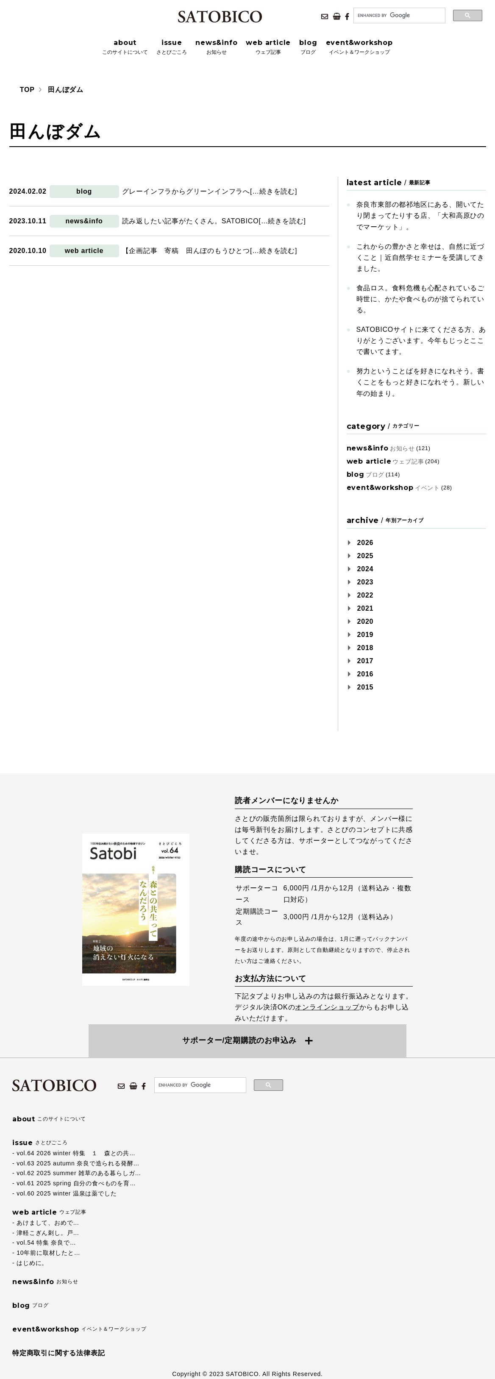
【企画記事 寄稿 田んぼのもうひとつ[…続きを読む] (210, 250)
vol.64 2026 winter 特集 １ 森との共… (76, 1153)
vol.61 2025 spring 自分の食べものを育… (76, 1183)
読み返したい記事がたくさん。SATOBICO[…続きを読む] (214, 221)
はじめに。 (32, 1262)
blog (84, 191)
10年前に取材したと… (48, 1252)
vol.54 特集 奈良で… (46, 1242)
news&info (84, 221)
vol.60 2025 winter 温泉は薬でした (67, 1193)
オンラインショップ (327, 1007)
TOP (27, 89)
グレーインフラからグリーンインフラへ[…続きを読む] (210, 191)
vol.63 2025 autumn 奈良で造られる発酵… (78, 1163)
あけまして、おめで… (48, 1222)
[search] (398, 15)
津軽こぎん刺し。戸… (48, 1232)
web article (84, 250)
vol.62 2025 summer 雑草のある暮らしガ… (79, 1173)
